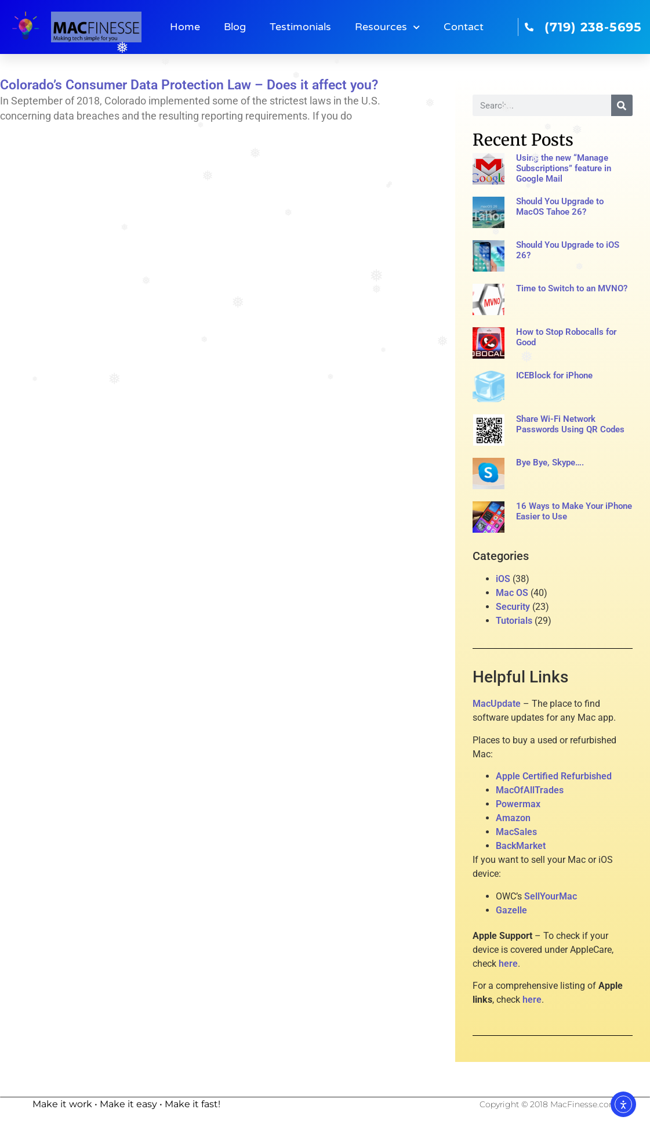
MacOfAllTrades (530, 790)
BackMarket (521, 845)
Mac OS (512, 592)
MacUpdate (497, 703)
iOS (503, 578)
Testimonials (300, 27)
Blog (235, 27)
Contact (464, 27)
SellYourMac (550, 896)
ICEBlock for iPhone (554, 375)
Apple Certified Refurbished (554, 776)
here (508, 963)
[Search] (622, 105)
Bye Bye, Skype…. (550, 462)
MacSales (516, 831)
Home (185, 27)
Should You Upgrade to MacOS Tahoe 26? (560, 206)
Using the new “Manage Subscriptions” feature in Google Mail (563, 168)
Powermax (518, 804)
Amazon (513, 817)
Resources (387, 27)
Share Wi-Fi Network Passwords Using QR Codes (570, 424)
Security (513, 606)
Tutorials (514, 620)
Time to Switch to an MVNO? (571, 288)
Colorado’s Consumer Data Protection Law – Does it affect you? (189, 85)
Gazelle (511, 910)
